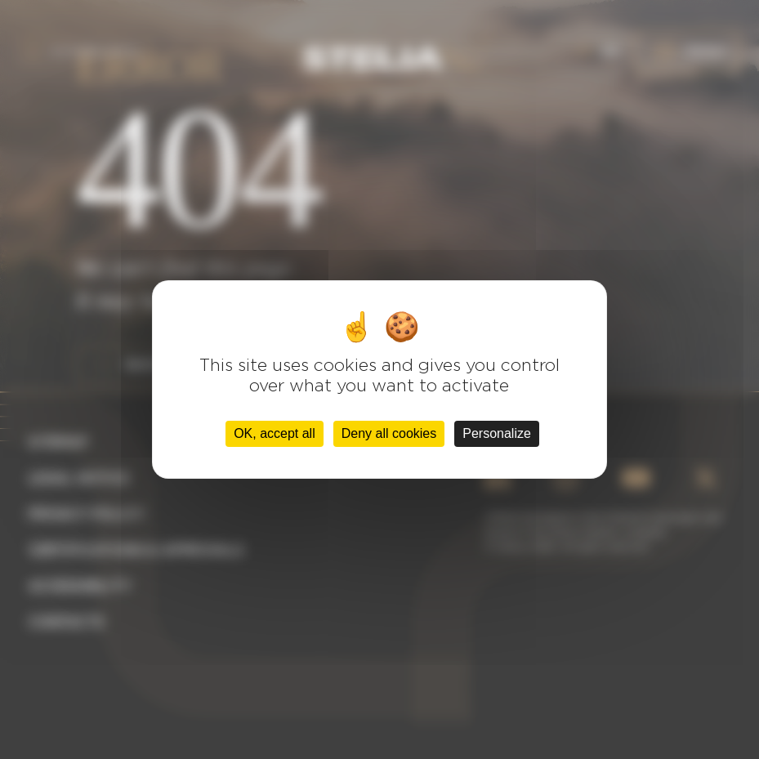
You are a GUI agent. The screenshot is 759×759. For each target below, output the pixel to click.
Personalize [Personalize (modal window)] (496, 433)
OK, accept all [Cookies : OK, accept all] (274, 433)
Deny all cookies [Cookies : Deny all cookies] (389, 433)
